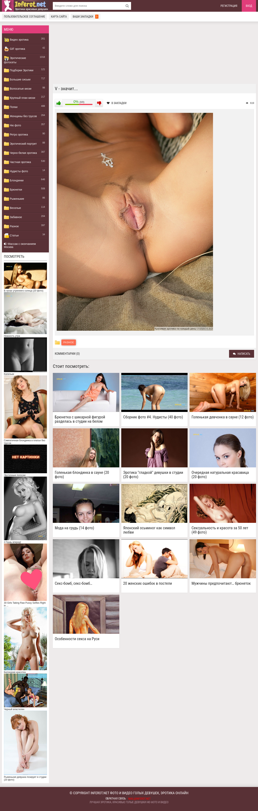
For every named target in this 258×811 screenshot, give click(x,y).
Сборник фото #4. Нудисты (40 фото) (153, 417)
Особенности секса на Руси (77, 639)
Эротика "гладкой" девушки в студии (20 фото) (153, 474)
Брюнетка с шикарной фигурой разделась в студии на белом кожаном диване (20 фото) (80, 419)
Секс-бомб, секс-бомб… (73, 583)
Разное (11, 226)
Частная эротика (17, 162)
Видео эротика (16, 39)
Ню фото (12, 125)
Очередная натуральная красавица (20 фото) (220, 474)
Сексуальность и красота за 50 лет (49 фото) (219, 530)
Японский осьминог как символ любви (149, 530)
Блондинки (13, 180)
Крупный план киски (19, 98)
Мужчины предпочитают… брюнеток (221, 583)
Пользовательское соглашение (24, 16)
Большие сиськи (17, 79)
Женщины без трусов (20, 116)
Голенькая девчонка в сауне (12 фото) (222, 417)
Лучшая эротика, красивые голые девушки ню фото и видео (129, 802)
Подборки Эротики (18, 70)
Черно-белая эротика (20, 153)
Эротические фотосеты (15, 60)
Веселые (12, 208)
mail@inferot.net (139, 798)
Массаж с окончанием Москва (20, 245)
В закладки (117, 103)
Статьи (11, 235)
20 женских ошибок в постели (147, 583)
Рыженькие (14, 198)
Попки (10, 107)
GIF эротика (14, 49)
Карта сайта (59, 16)
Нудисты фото (16, 171)
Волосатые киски (17, 88)
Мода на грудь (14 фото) (74, 528)
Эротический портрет (20, 143)
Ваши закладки (86, 17)
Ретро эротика (16, 134)
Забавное (13, 217)
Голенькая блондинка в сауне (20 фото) (82, 474)
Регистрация (229, 5)
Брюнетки (13, 189)
